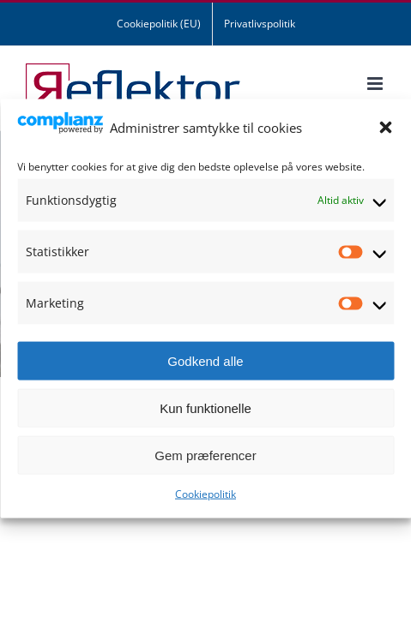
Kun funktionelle (205, 407)
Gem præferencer (205, 454)
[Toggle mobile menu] (376, 84)
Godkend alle (205, 360)
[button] (385, 126)
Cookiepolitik (205, 494)
